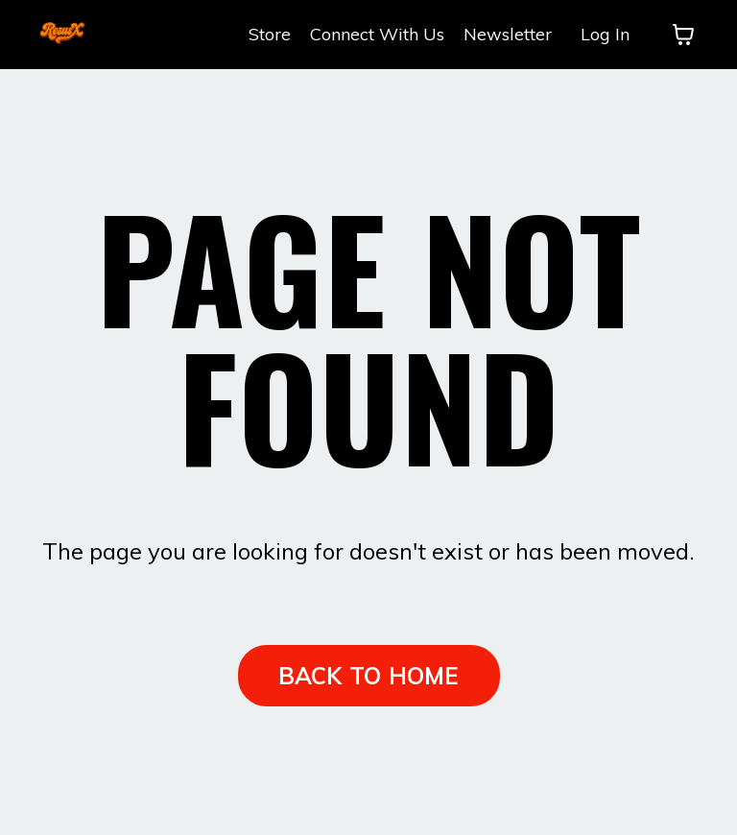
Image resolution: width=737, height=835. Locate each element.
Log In (605, 34)
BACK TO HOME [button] (369, 675)
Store (270, 34)
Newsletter (508, 34)
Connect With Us (377, 34)
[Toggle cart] (683, 34)
